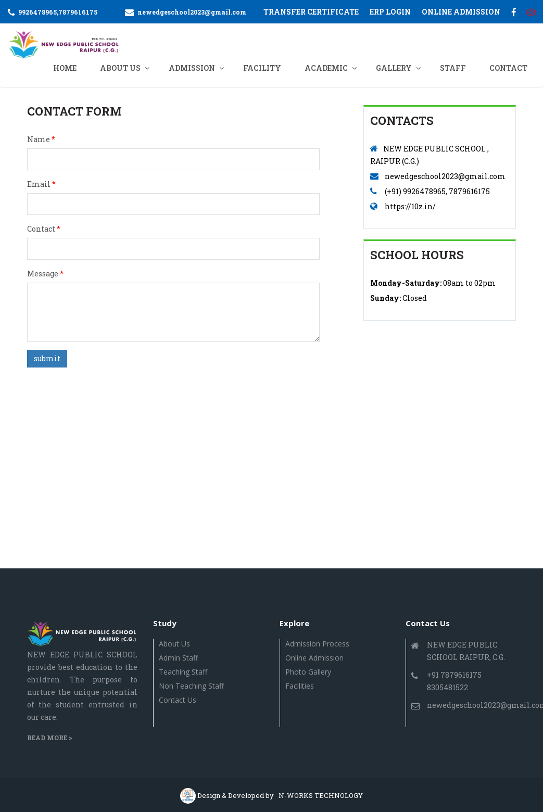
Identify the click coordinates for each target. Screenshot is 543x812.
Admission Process (317, 644)
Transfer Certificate (311, 12)
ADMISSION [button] (192, 68)
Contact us (177, 700)
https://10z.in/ (410, 206)
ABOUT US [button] (120, 68)
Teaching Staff (183, 672)
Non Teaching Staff (191, 686)
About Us (174, 644)
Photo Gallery (308, 672)
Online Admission (314, 658)
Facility (262, 68)
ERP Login (390, 12)
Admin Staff (178, 658)
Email (41, 184)
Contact (43, 229)
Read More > (49, 737)
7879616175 (77, 12)
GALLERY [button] (394, 68)
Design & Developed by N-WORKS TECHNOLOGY (280, 795)
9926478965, (38, 12)
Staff (453, 68)
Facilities (299, 686)
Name (41, 139)
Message (45, 273)
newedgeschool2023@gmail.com (191, 12)
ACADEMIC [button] (326, 68)
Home (65, 68)
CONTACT (508, 68)
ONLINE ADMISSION (461, 12)
